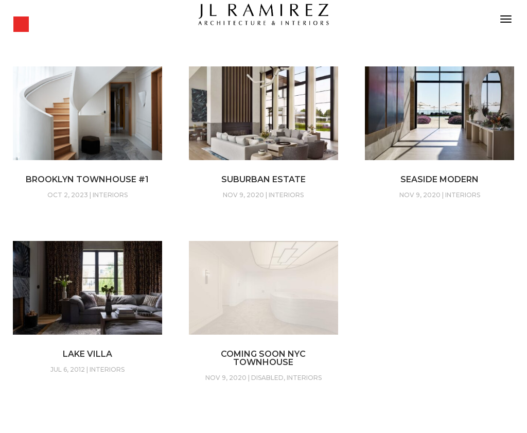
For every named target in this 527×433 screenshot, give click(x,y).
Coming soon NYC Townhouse (263, 358)
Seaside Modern (439, 179)
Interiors (110, 195)
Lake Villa (87, 354)
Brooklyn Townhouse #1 (87, 179)
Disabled (267, 378)
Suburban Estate (263, 179)
